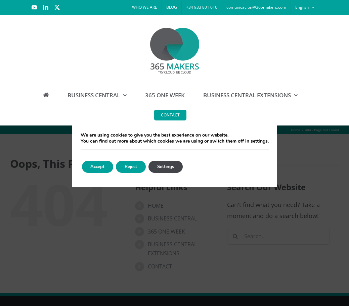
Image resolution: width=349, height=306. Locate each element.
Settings (175, 166)
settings (259, 141)
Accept (99, 166)
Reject (136, 166)
